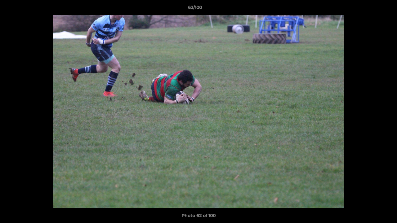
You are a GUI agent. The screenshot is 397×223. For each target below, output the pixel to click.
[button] (371, 9)
